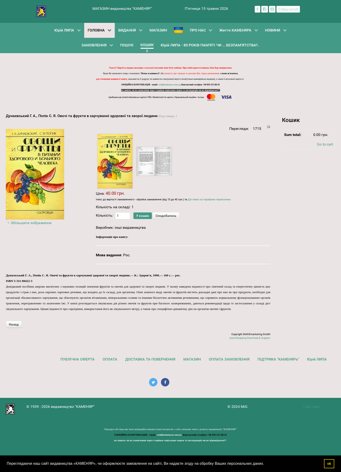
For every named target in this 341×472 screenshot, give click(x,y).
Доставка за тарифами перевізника (209, 199)
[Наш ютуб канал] (288, 9)
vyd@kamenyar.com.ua (169, 84)
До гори (311, 406)
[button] (266, 464)
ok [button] (329, 463)
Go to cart (325, 144)
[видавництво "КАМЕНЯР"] (41, 11)
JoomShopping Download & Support (249, 338)
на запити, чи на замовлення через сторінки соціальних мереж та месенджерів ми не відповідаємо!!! (170, 90)
